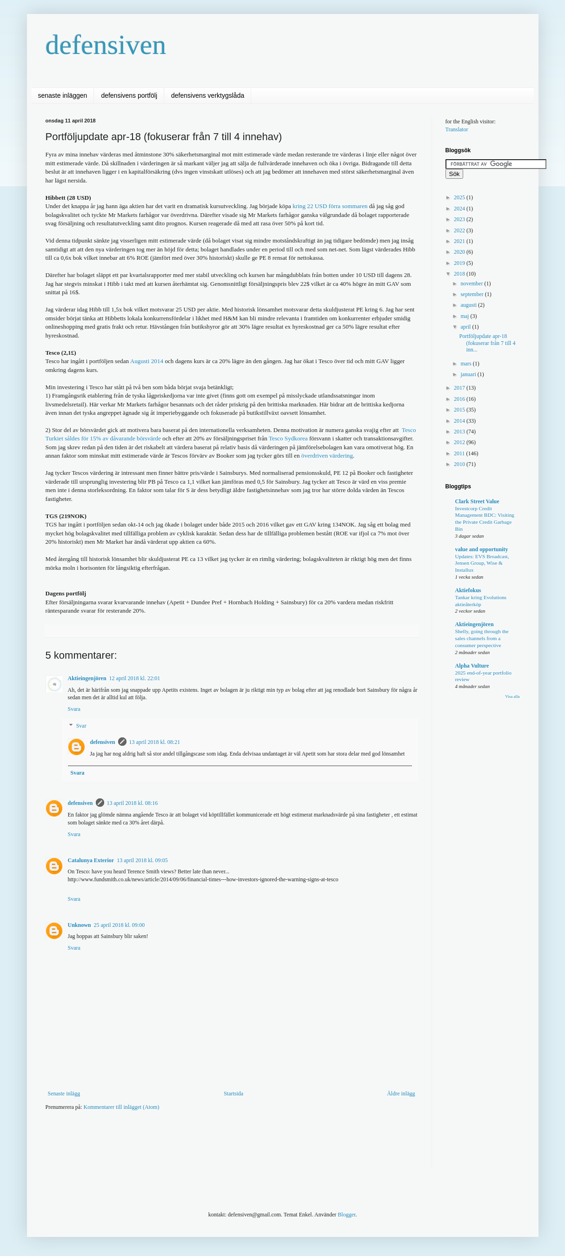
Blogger (346, 1214)
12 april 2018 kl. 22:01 (134, 678)
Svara (74, 709)
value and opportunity (481, 549)
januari (468, 374)
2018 (460, 273)
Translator (456, 129)
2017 (460, 388)
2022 (460, 230)
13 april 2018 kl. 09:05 (142, 860)
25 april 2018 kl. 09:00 (119, 925)
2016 (460, 399)
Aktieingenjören (87, 678)
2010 (460, 464)
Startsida (233, 1093)
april (466, 327)
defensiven (106, 44)
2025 (460, 197)
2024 (460, 208)
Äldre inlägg (401, 1093)
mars (466, 363)
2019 (460, 263)
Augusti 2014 (146, 361)
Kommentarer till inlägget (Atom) (121, 1107)
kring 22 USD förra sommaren (329, 206)
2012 (460, 442)
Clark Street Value (477, 501)
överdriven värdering (327, 455)
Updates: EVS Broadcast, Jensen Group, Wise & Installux (482, 563)
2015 (460, 409)
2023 (460, 219)
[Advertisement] (215, 1146)
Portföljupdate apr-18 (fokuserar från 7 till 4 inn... (487, 343)
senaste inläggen (62, 95)
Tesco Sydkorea (289, 438)
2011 (460, 453)
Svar (81, 726)
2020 (460, 252)
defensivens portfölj (129, 95)
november (472, 283)
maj (465, 316)
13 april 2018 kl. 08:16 (132, 803)
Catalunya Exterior (91, 860)
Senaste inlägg (64, 1093)
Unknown (79, 925)
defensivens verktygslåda (207, 95)
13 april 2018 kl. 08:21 (154, 742)
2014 (460, 421)
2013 (460, 431)
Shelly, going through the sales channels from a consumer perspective (482, 638)
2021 (460, 241)
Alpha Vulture (472, 665)
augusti (469, 305)
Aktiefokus (468, 590)
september (472, 294)
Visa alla (512, 696)
